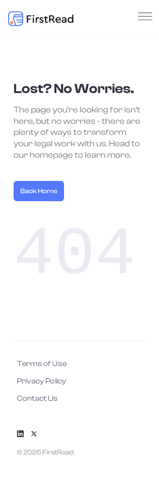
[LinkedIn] (24, 433)
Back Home (38, 191)
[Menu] (143, 18)
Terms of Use (42, 363)
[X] (37, 433)
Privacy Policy (41, 381)
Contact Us (37, 398)
